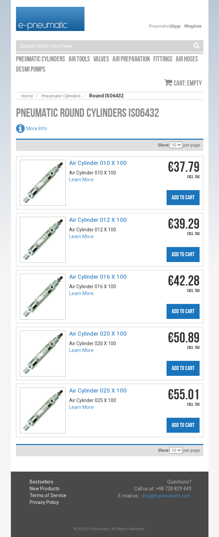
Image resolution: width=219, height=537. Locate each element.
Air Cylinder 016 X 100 (98, 276)
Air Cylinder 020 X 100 (98, 333)
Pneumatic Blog (164, 26)
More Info (36, 128)
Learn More (81, 179)
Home (27, 95)
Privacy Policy (44, 502)
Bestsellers (41, 482)
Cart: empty (188, 83)
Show (163, 145)
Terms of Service (48, 495)
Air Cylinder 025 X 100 (98, 390)
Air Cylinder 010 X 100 (98, 162)
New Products (45, 488)
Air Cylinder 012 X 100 (98, 219)
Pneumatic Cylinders (61, 95)
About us (193, 26)
